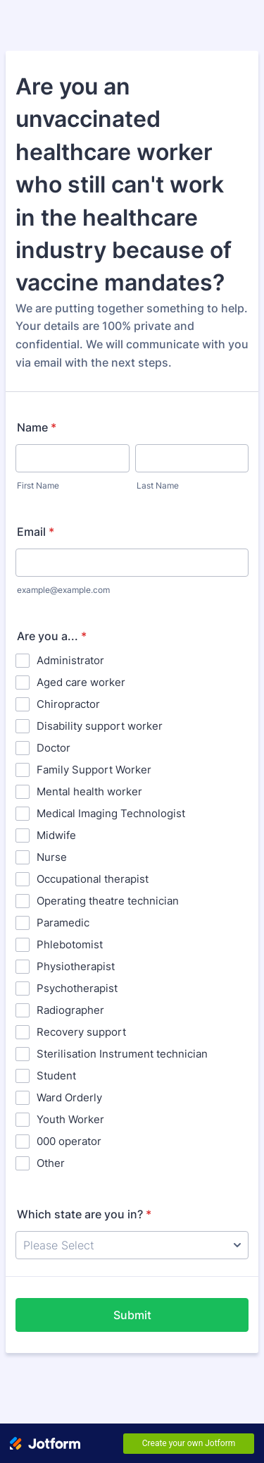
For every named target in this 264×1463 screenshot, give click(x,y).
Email (35, 532)
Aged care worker (81, 682)
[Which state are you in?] (132, 1245)
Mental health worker (89, 791)
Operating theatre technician (108, 900)
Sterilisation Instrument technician (122, 1053)
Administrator (70, 660)
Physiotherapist (76, 966)
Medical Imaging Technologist (111, 813)
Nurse (52, 857)
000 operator (69, 1141)
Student (56, 1075)
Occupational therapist (93, 879)
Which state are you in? (84, 1214)
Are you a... (52, 636)
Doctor (53, 747)
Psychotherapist (77, 988)
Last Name (158, 485)
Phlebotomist (70, 944)
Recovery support (81, 1032)
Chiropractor (68, 704)
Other (51, 1163)
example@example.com (63, 589)
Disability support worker (100, 726)
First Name (38, 485)
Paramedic (63, 922)
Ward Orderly (69, 1097)
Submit (132, 1315)
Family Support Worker (94, 769)
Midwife (56, 835)
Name (36, 427)
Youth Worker (70, 1119)
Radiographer (70, 1010)
